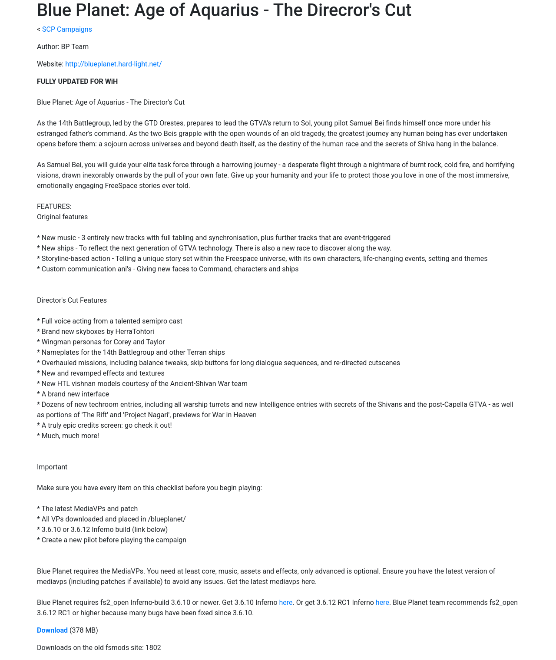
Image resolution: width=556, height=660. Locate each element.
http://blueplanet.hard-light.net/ (113, 64)
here (285, 602)
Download (52, 630)
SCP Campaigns (67, 29)
